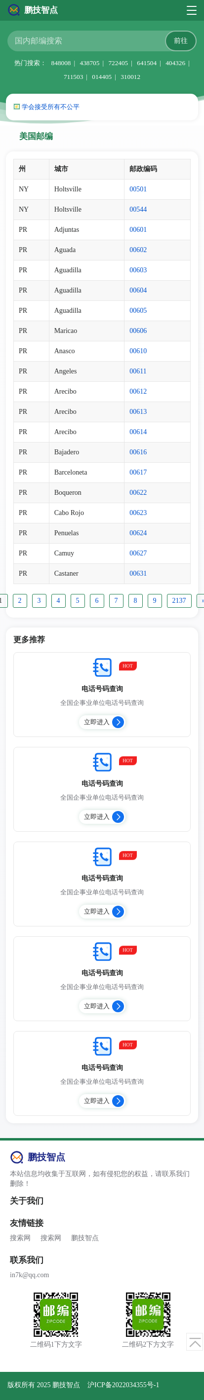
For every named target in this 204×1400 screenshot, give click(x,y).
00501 (138, 189)
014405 (102, 76)
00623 (138, 512)
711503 (73, 76)
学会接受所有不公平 (51, 107)
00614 (138, 432)
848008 (61, 63)
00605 (138, 310)
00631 (138, 573)
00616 (138, 452)
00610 (138, 351)
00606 (138, 330)
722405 (118, 63)
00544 (138, 209)
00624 (138, 533)
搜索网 (20, 1238)
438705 (89, 63)
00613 (138, 411)
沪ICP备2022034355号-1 (123, 1385)
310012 (130, 76)
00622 (138, 492)
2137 (179, 600)
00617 (138, 472)
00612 (138, 391)
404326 (175, 63)
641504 (147, 63)
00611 (137, 371)
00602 (138, 250)
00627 (138, 553)
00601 (138, 229)
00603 (138, 270)
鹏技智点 (85, 1238)
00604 (138, 290)
